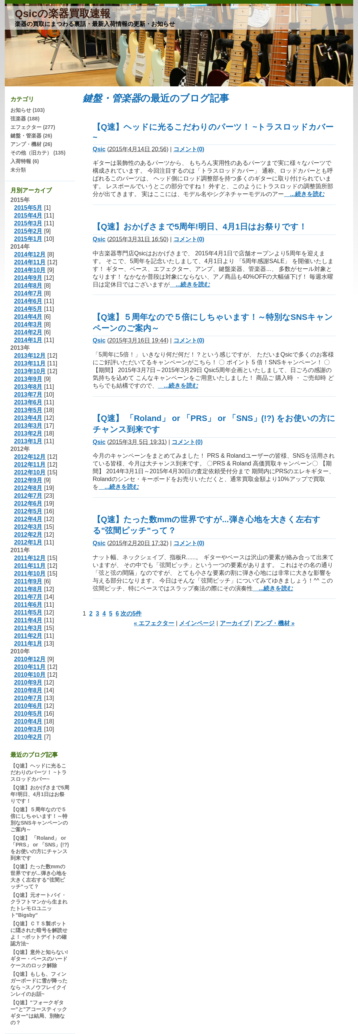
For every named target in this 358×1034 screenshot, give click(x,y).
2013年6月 (28, 402)
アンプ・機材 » (274, 623)
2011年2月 (28, 636)
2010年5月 (28, 713)
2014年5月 (28, 309)
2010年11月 (30, 667)
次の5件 (131, 613)
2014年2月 (28, 332)
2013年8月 (28, 387)
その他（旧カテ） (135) (38, 153)
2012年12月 (30, 457)
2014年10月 (30, 270)
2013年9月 (28, 379)
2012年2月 (28, 534)
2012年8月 (28, 488)
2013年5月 (28, 410)
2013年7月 (28, 394)
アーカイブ (234, 623)
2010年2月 (28, 737)
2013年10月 (30, 371)
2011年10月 (30, 573)
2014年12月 (30, 254)
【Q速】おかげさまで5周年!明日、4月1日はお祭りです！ (200, 226)
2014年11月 (30, 262)
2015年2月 (28, 231)
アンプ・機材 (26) (31, 144)
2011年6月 (28, 604)
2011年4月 (28, 620)
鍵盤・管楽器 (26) (31, 136)
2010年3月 (28, 729)
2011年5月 (28, 612)
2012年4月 (28, 519)
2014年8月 (28, 285)
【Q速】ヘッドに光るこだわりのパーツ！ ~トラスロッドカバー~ (38, 772)
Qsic (99, 149)
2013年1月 (28, 441)
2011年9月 (28, 581)
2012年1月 (28, 542)
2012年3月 (28, 527)
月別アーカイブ (31, 190)
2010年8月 (28, 690)
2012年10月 (30, 472)
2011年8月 (28, 589)
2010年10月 (30, 675)
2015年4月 (28, 215)
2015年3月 (28, 223)
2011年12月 (30, 558)
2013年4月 (28, 418)
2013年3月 (28, 425)
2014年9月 (28, 278)
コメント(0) (189, 149)
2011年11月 (30, 566)
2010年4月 (28, 721)
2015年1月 (28, 239)
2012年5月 (28, 511)
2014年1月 (28, 340)
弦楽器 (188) (25, 119)
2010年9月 (28, 682)
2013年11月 (30, 363)
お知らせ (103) (27, 110)
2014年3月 (28, 324)
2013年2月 (28, 433)
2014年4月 (28, 317)
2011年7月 (28, 597)
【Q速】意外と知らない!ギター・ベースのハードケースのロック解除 (39, 958)
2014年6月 (28, 301)
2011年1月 (28, 643)
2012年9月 (28, 480)
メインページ (197, 623)
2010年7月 (28, 698)
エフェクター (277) (32, 127)
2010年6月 (28, 706)
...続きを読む (304, 194)
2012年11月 (30, 464)
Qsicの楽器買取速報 (62, 13)
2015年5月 (28, 208)
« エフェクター (154, 623)
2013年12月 (30, 355)
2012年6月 (28, 503)
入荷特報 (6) (24, 161)
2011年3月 (28, 628)
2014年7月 (28, 293)
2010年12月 (30, 659)
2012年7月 (28, 496)
